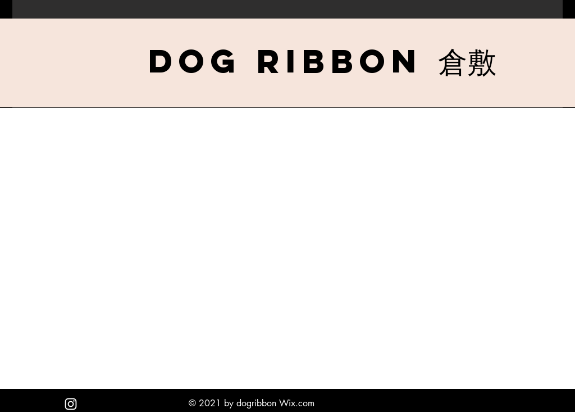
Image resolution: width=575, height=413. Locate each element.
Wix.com (296, 403)
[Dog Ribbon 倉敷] (322, 61)
